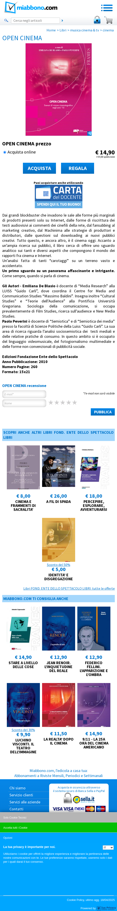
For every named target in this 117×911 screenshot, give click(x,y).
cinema (108, 30)
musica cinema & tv (84, 30)
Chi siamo (17, 787)
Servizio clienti (21, 794)
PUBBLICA (102, 411)
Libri (62, 30)
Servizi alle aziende (24, 801)
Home (51, 30)
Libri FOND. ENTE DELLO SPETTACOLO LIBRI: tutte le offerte (69, 588)
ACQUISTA (39, 168)
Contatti (16, 809)
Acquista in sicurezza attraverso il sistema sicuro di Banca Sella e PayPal (78, 806)
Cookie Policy (75, 900)
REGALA (78, 168)
